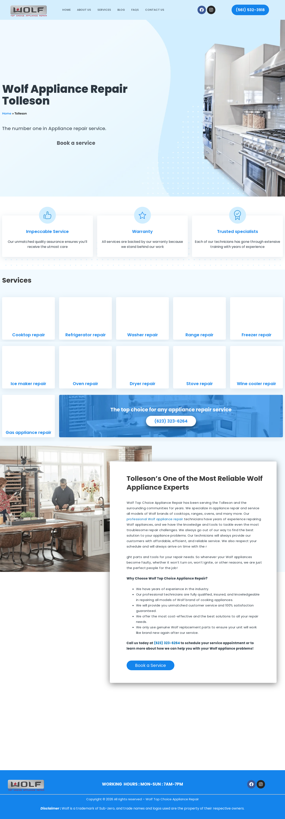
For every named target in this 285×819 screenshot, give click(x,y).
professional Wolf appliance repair (155, 519)
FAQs (135, 10)
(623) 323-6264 (167, 643)
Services (104, 10)
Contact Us (154, 10)
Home (66, 10)
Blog (121, 10)
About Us (84, 10)
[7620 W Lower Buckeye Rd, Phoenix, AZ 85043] (142, 731)
